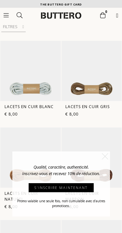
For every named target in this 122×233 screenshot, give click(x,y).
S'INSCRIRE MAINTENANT (61, 187)
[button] (105, 156)
